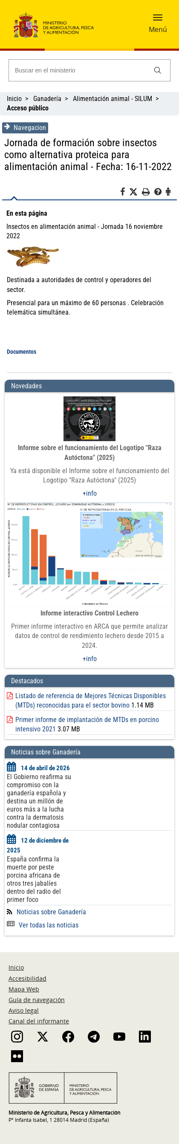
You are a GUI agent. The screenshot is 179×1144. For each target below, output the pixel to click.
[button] (158, 20)
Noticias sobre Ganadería (51, 912)
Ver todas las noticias (42, 925)
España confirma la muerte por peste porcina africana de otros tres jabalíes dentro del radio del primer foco (34, 879)
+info (90, 493)
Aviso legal (24, 1010)
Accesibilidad (27, 978)
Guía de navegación (37, 1000)
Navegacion (25, 127)
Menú (158, 29)
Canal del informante (39, 1021)
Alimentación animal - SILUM (112, 99)
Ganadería (47, 99)
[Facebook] (124, 193)
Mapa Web (24, 989)
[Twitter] (135, 192)
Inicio (14, 99)
